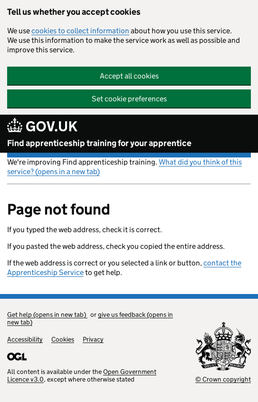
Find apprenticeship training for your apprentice (99, 143)
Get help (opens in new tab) (47, 314)
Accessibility (25, 339)
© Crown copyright (223, 379)
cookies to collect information (80, 30)
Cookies (62, 339)
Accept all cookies (129, 75)
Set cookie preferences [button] (129, 98)
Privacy (93, 339)
